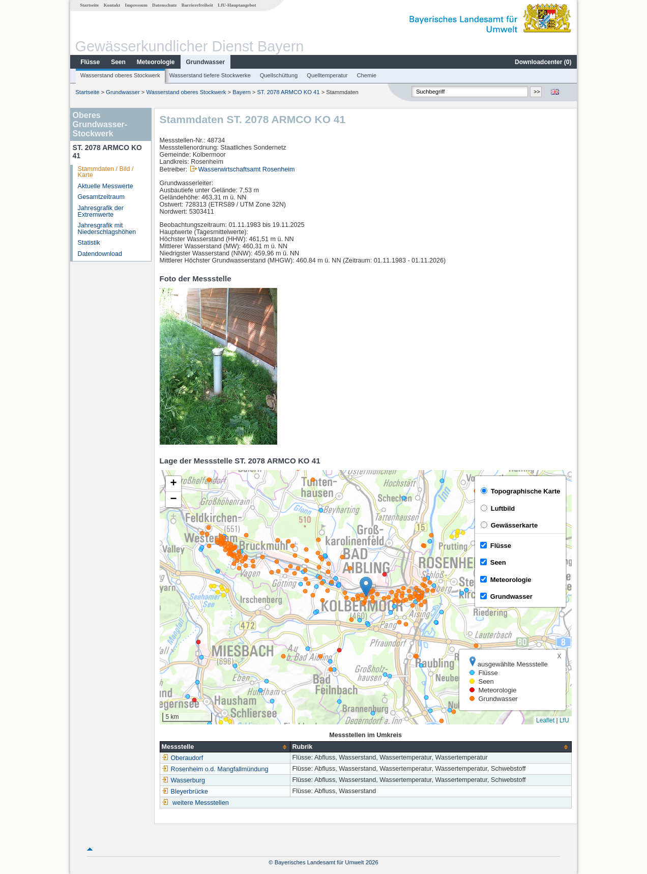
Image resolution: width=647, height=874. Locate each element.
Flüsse (90, 62)
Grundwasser (205, 62)
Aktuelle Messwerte (105, 186)
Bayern (241, 92)
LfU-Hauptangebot (237, 5)
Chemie (367, 75)
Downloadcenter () (543, 62)
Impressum (136, 5)
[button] (366, 586)
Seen (118, 62)
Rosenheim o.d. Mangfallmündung (215, 769)
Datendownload (100, 253)
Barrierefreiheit (197, 5)
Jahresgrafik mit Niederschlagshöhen (107, 229)
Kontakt (112, 5)
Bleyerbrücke (185, 791)
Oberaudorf (182, 758)
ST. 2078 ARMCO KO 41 (288, 92)
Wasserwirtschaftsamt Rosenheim (246, 169)
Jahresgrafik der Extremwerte (101, 211)
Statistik (89, 242)
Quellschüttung (279, 75)
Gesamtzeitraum (101, 196)
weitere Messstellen (200, 802)
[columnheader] (225, 747)
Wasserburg (183, 780)
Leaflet (545, 720)
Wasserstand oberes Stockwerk (120, 75)
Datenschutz (164, 5)
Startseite (89, 5)
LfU (564, 720)
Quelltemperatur (327, 75)
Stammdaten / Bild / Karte (106, 172)
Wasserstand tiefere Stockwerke (210, 75)
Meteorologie (156, 62)
